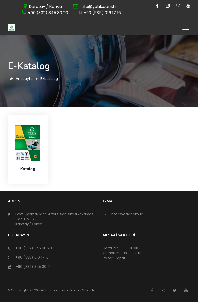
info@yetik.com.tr (98, 7)
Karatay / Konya (45, 7)
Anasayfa (20, 78)
